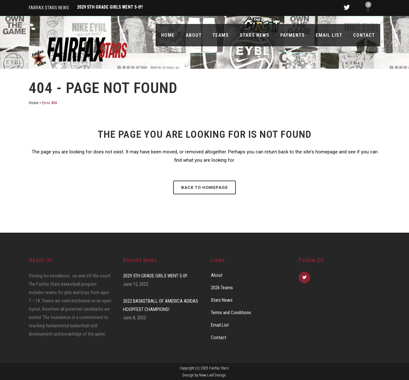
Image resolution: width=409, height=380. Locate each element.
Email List (220, 325)
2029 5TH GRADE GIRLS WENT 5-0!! (155, 276)
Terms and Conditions (231, 312)
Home (33, 102)
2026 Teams (222, 288)
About (216, 275)
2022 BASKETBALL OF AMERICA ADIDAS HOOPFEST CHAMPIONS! (160, 305)
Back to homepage (204, 187)
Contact (218, 337)
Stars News (222, 300)
